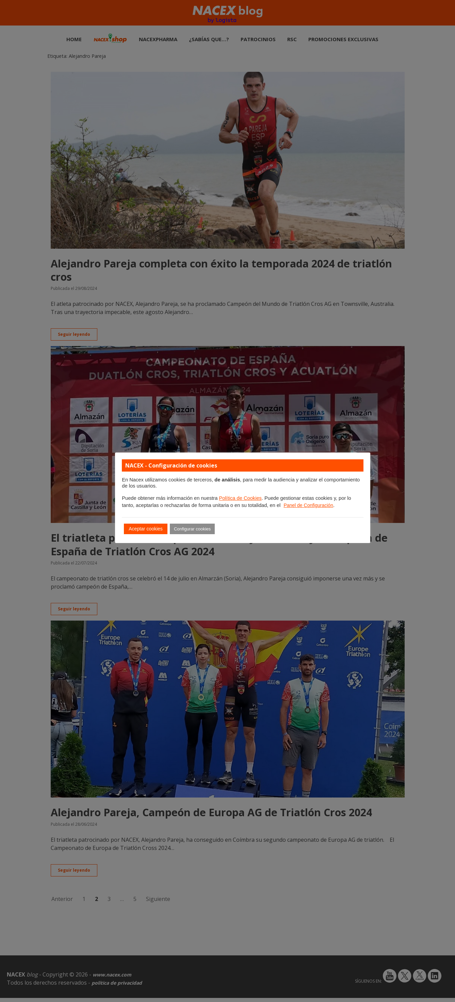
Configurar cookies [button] (192, 528)
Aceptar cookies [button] (146, 528)
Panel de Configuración (308, 505)
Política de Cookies (240, 498)
